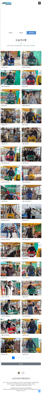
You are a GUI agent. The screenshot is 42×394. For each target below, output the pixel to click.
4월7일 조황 (25, 86)
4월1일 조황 (25, 124)
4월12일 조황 (4, 67)
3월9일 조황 (4, 278)
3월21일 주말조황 (5, 182)
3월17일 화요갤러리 (26, 201)
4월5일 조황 (4, 105)
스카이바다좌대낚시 (21, 378)
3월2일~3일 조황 (5, 297)
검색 (21, 364)
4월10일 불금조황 (5, 86)
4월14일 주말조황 (26, 67)
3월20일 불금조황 (26, 182)
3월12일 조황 (4, 258)
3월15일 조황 (25, 220)
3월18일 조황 (4, 201)
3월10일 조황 (25, 258)
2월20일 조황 (25, 335)
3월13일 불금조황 (26, 239)
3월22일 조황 (25, 163)
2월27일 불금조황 (26, 316)
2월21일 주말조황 (5, 335)
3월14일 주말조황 (5, 239)
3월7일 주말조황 (26, 278)
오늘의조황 (31, 32)
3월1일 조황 (25, 297)
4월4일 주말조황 (26, 105)
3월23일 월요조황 (5, 163)
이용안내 (21, 32)
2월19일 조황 (4, 354)
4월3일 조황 (4, 124)
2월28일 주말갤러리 (5, 316)
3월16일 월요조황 (5, 220)
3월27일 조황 (25, 144)
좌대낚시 (11, 32)
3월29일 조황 (4, 144)
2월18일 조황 (25, 354)
